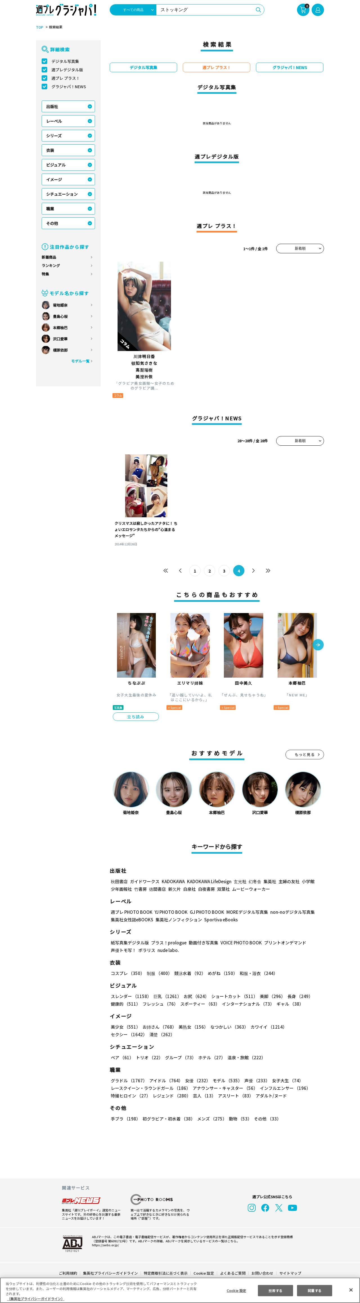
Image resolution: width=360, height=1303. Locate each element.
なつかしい (227, 1027)
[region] (180, 1290)
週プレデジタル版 (67, 69)
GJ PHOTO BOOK (204, 912)
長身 (297, 996)
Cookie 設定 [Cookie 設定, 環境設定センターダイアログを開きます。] (236, 1290)
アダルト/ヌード (269, 1096)
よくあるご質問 (232, 1273)
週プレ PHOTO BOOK (131, 912)
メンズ (210, 1119)
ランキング (51, 265)
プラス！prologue (168, 943)
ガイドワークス (144, 881)
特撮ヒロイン (130, 1096)
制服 (158, 973)
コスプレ (127, 973)
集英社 (269, 881)
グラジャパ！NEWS (68, 86)
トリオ (149, 1057)
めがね (221, 973)
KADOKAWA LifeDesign (209, 881)
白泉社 (189, 889)
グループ (180, 1057)
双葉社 (223, 889)
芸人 (203, 1096)
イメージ (54, 179)
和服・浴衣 (256, 973)
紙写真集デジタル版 (130, 943)
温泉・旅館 (245, 1057)
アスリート (234, 1096)
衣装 (50, 150)
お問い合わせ (262, 1273)
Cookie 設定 (204, 1273)
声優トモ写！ (123, 950)
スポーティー (199, 1004)
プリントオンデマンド (283, 943)
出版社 (52, 106)
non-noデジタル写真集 (288, 912)
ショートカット (232, 996)
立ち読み (136, 716)
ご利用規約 (68, 1273)
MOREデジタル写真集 (243, 912)
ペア (122, 1057)
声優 (254, 1080)
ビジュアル (56, 165)
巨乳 (166, 996)
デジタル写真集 (65, 61)
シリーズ (54, 135)
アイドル (165, 1080)
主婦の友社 (288, 881)
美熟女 (192, 1027)
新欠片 (174, 889)
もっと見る (305, 754)
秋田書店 (119, 881)
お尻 (194, 996)
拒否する (275, 1290)
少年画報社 (121, 889)
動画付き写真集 (202, 943)
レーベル (54, 121)
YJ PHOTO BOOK (170, 912)
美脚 (270, 996)
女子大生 (284, 1080)
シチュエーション (62, 194)
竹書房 (140, 889)
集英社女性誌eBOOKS (132, 919)
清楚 (123, 1034)
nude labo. (168, 950)
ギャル (288, 1004)
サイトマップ (290, 1273)
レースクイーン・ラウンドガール (150, 1088)
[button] (318, 645)
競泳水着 (189, 973)
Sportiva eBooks (219, 919)
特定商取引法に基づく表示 (166, 1273)
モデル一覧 (80, 361)
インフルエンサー (284, 1088)
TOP (39, 27)
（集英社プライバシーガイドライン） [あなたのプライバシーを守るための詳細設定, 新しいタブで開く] (35, 1298)
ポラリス (146, 950)
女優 (196, 1080)
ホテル (210, 1057)
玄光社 (239, 881)
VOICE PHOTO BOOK (240, 943)
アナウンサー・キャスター (224, 1088)
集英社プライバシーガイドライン (110, 1273)
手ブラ (125, 1119)
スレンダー (131, 996)
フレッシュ (159, 1004)
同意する (314, 1290)
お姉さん (158, 1027)
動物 (239, 1119)
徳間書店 (157, 889)
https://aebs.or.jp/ (104, 1245)
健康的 (125, 1004)
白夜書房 (206, 889)
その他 (52, 223)
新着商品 (49, 257)
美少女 (125, 1027)
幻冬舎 (254, 881)
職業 (50, 208)
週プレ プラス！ (65, 78)
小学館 (307, 881)
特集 (45, 274)
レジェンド (171, 1096)
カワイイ (266, 1027)
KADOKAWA (173, 881)
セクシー (304, 1027)
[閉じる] (351, 1290)
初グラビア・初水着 (168, 1119)
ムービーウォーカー (251, 889)
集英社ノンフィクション (178, 919)
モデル (225, 1080)
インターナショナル (247, 1004)
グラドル (129, 1080)
